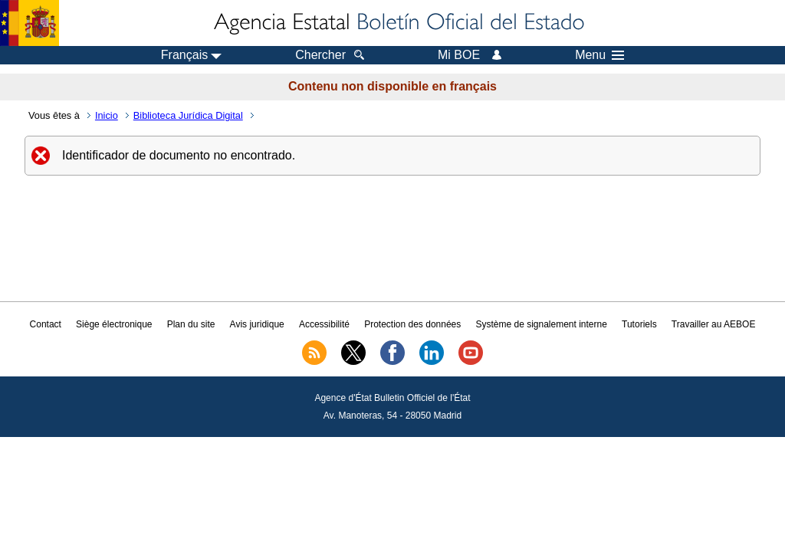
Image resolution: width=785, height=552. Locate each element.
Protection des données (412, 324)
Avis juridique (257, 324)
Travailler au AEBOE (714, 324)
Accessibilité (324, 324)
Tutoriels (639, 324)
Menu (599, 55)
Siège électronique (114, 324)
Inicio (106, 115)
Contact (45, 324)
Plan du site (191, 324)
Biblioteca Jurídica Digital (188, 115)
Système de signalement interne (540, 324)
